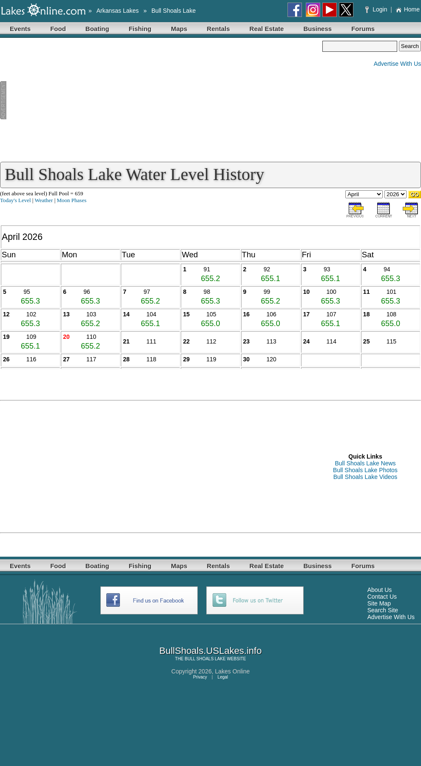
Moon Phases (72, 200)
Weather (43, 200)
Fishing (140, 28)
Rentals (218, 28)
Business (317, 28)
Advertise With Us (397, 63)
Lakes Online (232, 671)
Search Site (382, 610)
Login (377, 9)
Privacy (200, 677)
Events (20, 28)
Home (407, 9)
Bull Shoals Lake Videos (365, 476)
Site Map (379, 603)
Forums (363, 28)
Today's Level (15, 200)
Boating (97, 28)
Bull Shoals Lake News (365, 463)
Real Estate (267, 28)
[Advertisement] (161, 100)
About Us (379, 589)
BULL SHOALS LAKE (205, 658)
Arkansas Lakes (118, 10)
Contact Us (382, 596)
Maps (179, 28)
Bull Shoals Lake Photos (365, 470)
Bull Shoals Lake (173, 10)
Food (58, 28)
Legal (223, 677)
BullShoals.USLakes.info (210, 650)
